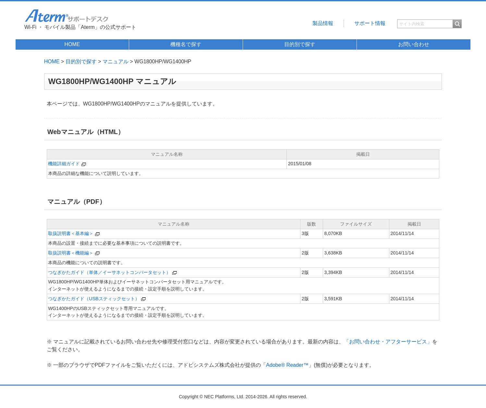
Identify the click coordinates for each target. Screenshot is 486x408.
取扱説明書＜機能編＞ (70, 252)
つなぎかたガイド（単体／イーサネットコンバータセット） (109, 272)
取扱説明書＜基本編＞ (70, 233)
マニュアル (115, 61)
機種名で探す (185, 44)
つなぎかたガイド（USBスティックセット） (94, 298)
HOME (72, 44)
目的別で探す (299, 44)
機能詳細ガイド (64, 163)
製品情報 (322, 23)
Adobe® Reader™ (287, 365)
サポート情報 (369, 23)
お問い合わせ (413, 44)
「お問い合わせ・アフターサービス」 (388, 341)
